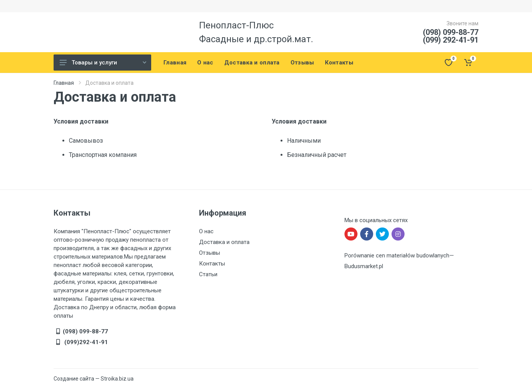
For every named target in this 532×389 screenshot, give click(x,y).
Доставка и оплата (224, 242)
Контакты (212, 263)
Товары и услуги (103, 62)
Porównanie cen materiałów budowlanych (396, 255)
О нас (206, 231)
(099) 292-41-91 (450, 40)
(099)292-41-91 (85, 342)
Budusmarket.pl (363, 266)
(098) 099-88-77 (450, 32)
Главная (64, 83)
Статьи (208, 274)
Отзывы (209, 252)
